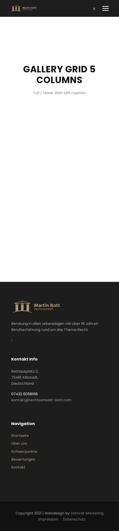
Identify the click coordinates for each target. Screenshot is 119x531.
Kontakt (18, 467)
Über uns (19, 443)
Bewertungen (23, 459)
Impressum (48, 519)
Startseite (20, 435)
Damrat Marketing (87, 513)
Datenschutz (74, 519)
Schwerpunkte (24, 451)
